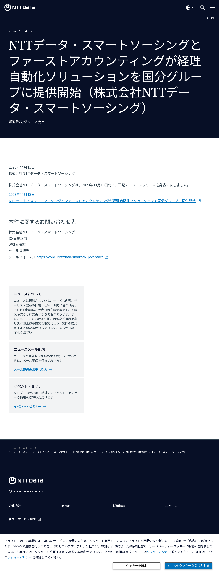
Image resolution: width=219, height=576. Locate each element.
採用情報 (119, 506)
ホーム (12, 30)
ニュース (27, 30)
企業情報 (15, 506)
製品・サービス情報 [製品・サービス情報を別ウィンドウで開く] (22, 519)
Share (208, 17)
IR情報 (65, 506)
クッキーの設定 (136, 565)
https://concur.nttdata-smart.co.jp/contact (69, 257)
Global (28, 491)
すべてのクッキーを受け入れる (188, 565)
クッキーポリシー (20, 557)
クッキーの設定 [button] (157, 552)
